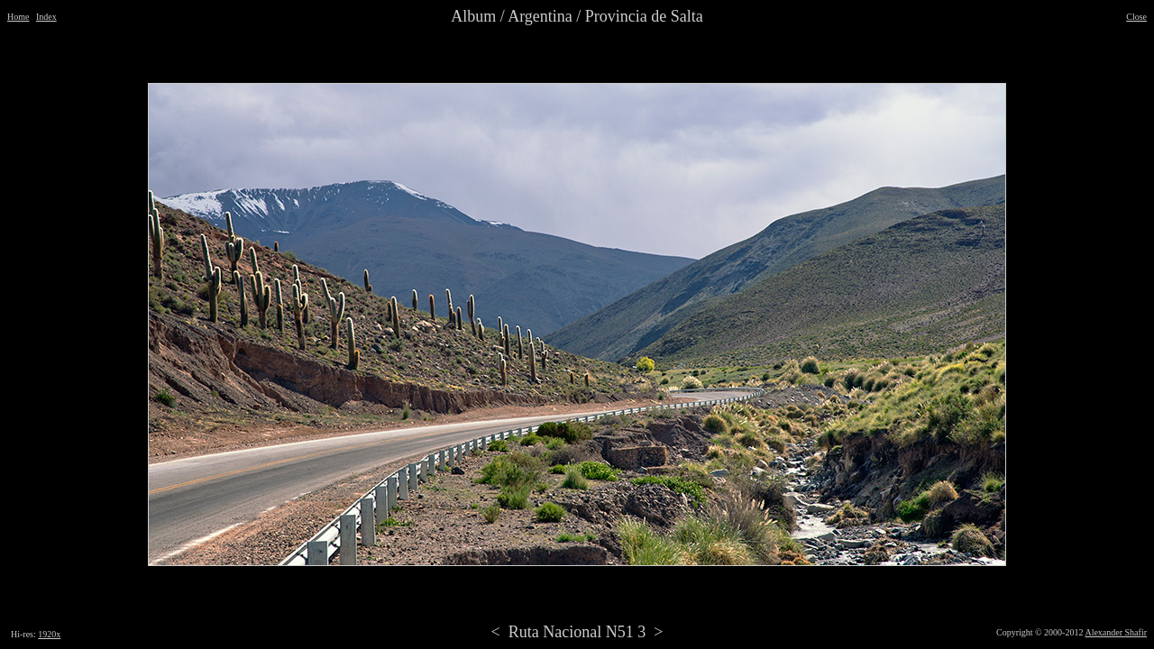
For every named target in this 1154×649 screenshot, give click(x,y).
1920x (49, 634)
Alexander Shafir (1116, 632)
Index (46, 17)
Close (1136, 17)
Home (18, 17)
